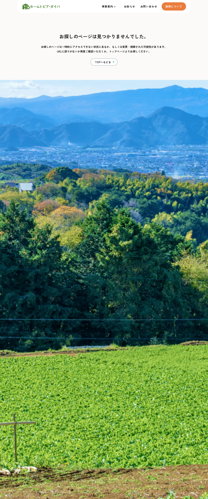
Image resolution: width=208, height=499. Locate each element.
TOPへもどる (103, 62)
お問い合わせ (148, 6)
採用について (173, 6)
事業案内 (107, 6)
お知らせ (129, 6)
